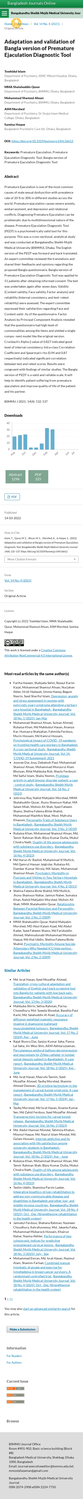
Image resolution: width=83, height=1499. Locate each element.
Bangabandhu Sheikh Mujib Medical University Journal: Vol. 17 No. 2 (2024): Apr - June (45, 1032)
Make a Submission (22, 1329)
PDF (14, 497)
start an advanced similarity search (47, 1309)
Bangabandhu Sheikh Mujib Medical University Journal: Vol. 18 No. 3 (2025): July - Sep (44, 1249)
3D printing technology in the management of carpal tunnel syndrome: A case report (45, 1090)
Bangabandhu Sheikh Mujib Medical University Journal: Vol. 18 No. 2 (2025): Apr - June (44, 1068)
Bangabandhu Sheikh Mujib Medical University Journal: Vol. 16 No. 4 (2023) (44, 851)
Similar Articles (17, 970)
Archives (23, 24)
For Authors (14, 1362)
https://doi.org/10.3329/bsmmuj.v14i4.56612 (42, 141)
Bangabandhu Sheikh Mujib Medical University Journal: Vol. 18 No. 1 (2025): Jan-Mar (44, 713)
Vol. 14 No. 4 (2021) (47, 24)
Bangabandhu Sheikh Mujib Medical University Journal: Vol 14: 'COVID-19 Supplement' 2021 (44, 753)
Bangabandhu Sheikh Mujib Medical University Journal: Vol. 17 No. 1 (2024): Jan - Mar (44, 1099)
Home (8, 24)
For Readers (14, 1356)
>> (11, 1299)
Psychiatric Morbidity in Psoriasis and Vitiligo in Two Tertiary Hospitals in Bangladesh (45, 877)
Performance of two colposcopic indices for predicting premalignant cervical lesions (42, 1240)
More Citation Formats (22, 559)
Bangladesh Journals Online (32, 3)
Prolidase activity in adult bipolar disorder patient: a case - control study (45, 780)
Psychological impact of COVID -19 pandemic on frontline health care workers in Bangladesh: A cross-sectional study (45, 744)
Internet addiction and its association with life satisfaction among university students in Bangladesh (41, 1143)
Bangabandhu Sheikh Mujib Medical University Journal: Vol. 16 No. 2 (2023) (43, 789)
